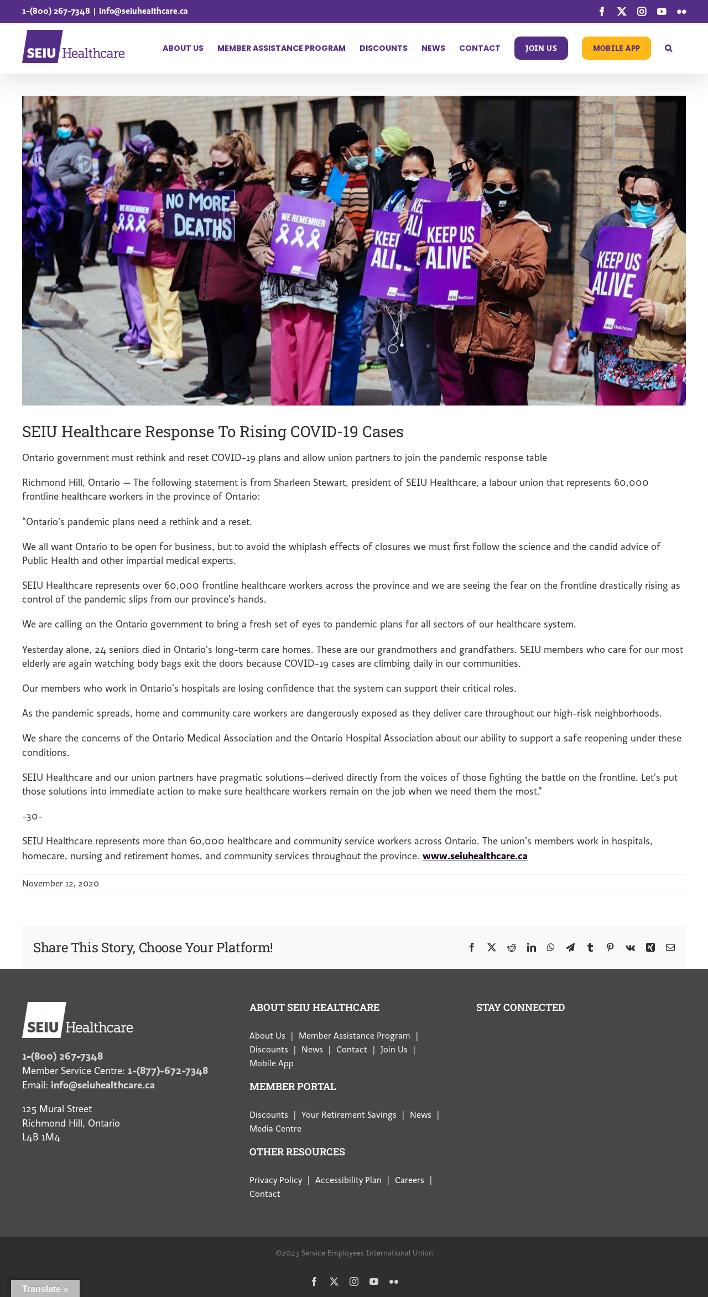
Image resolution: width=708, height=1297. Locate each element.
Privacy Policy (275, 1180)
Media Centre (275, 1129)
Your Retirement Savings (349, 1115)
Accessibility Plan (348, 1180)
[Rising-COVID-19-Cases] (354, 251)
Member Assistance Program (354, 1036)
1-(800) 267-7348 (56, 11)
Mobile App (271, 1063)
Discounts (268, 1050)
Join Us (394, 1050)
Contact (351, 1050)
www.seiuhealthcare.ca (475, 855)
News (312, 1050)
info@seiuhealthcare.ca (143, 11)
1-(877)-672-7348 (168, 1070)
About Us (267, 1036)
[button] (668, 48)
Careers (409, 1180)
